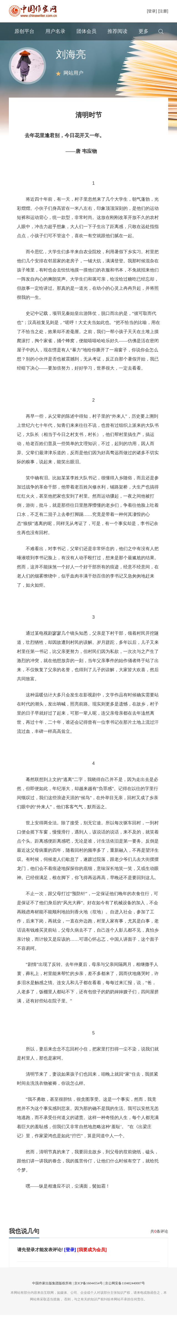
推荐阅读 (117, 31)
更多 (143, 31)
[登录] (152, 11)
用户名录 (55, 31)
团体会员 (86, 31)
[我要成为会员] (92, 1267)
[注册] (163, 11)
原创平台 (24, 31)
